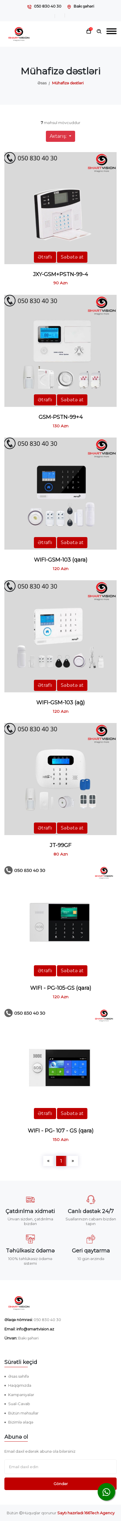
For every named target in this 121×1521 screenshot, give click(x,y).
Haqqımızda (19, 1385)
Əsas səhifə (18, 1376)
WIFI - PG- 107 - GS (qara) (61, 1131)
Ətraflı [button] (45, 257)
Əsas (41, 83)
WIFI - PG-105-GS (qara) (60, 988)
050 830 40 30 (47, 6)
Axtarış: (59, 136)
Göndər (60, 1483)
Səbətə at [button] (72, 257)
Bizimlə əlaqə (20, 1422)
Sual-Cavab (19, 1403)
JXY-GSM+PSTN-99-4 (60, 274)
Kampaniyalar (21, 1394)
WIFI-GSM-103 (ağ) (60, 702)
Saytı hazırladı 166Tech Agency (86, 1512)
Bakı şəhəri (84, 6)
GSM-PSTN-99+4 (61, 417)
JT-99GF (60, 845)
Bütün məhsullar (23, 1413)
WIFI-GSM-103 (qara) (60, 560)
